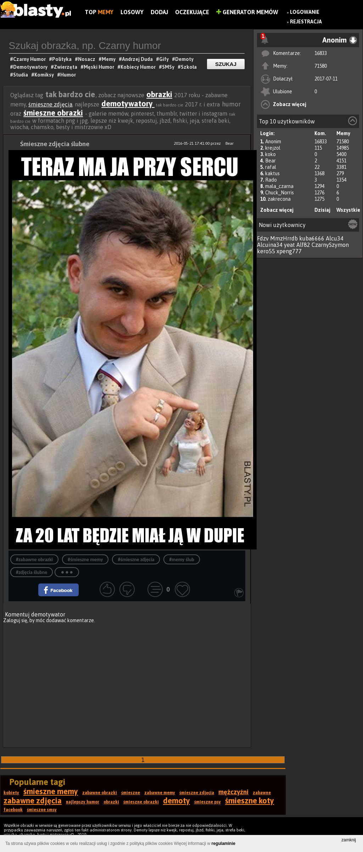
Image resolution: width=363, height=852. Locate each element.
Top (99, 12)
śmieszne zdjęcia (50, 104)
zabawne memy (159, 792)
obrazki (159, 94)
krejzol (272, 148)
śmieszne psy (207, 802)
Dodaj (159, 12)
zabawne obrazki (99, 792)
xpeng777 (289, 251)
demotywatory (128, 103)
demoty (176, 800)
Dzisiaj (322, 210)
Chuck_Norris (279, 192)
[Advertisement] (127, 681)
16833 (320, 53)
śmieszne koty (249, 800)
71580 (320, 66)
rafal (270, 167)
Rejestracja (306, 21)
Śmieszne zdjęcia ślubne (54, 144)
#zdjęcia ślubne (31, 572)
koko (270, 154)
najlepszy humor (82, 802)
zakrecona (279, 199)
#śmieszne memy (85, 560)
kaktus (272, 173)
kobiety (11, 792)
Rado (271, 180)
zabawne (262, 792)
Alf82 (303, 245)
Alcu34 (335, 238)
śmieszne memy (50, 791)
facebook (13, 809)
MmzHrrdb (284, 238)
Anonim (273, 141)
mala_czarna (279, 186)
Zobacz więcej (289, 104)
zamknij (348, 839)
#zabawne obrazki (34, 560)
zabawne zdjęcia (33, 800)
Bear (270, 161)
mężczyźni (233, 792)
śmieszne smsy (42, 809)
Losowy (132, 12)
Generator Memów (247, 12)
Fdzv (263, 238)
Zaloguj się (15, 620)
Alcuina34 (270, 245)
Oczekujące (192, 12)
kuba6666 (311, 238)
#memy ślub (181, 560)
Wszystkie (348, 210)
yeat (289, 245)
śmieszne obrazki (53, 112)
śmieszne (130, 792)
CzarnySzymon (330, 245)
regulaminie (223, 843)
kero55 (266, 251)
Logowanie (304, 12)
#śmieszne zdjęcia (136, 560)
